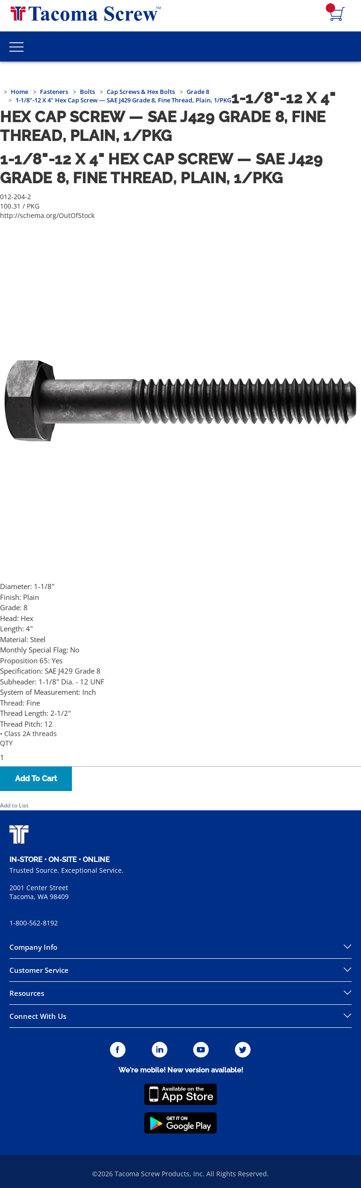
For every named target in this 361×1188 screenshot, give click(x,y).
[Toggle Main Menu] (16, 46)
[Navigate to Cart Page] (337, 14)
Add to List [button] (14, 805)
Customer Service (39, 970)
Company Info (33, 947)
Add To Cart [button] (36, 778)
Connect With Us (37, 1016)
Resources (26, 993)
